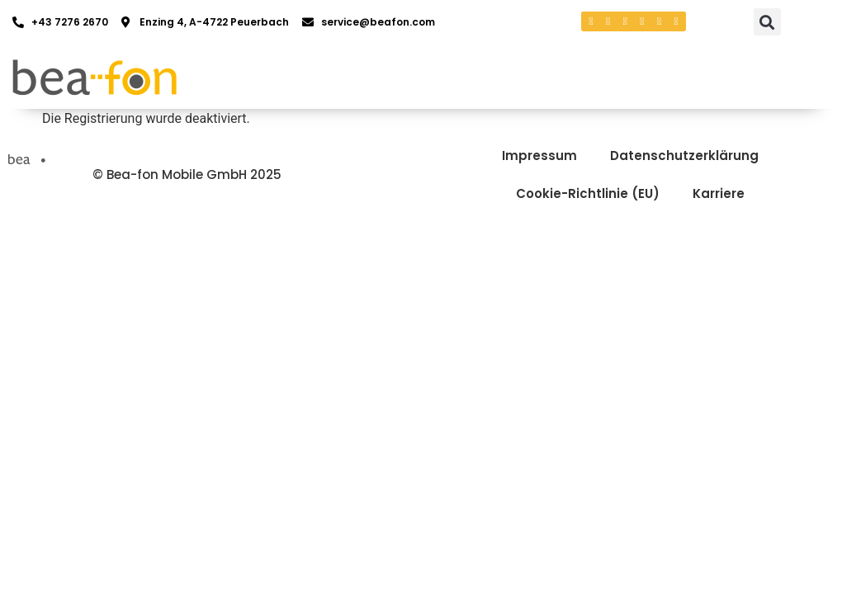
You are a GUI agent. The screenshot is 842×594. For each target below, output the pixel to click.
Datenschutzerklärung (684, 155)
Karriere (719, 193)
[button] (767, 21)
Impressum (539, 155)
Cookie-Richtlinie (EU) (588, 193)
